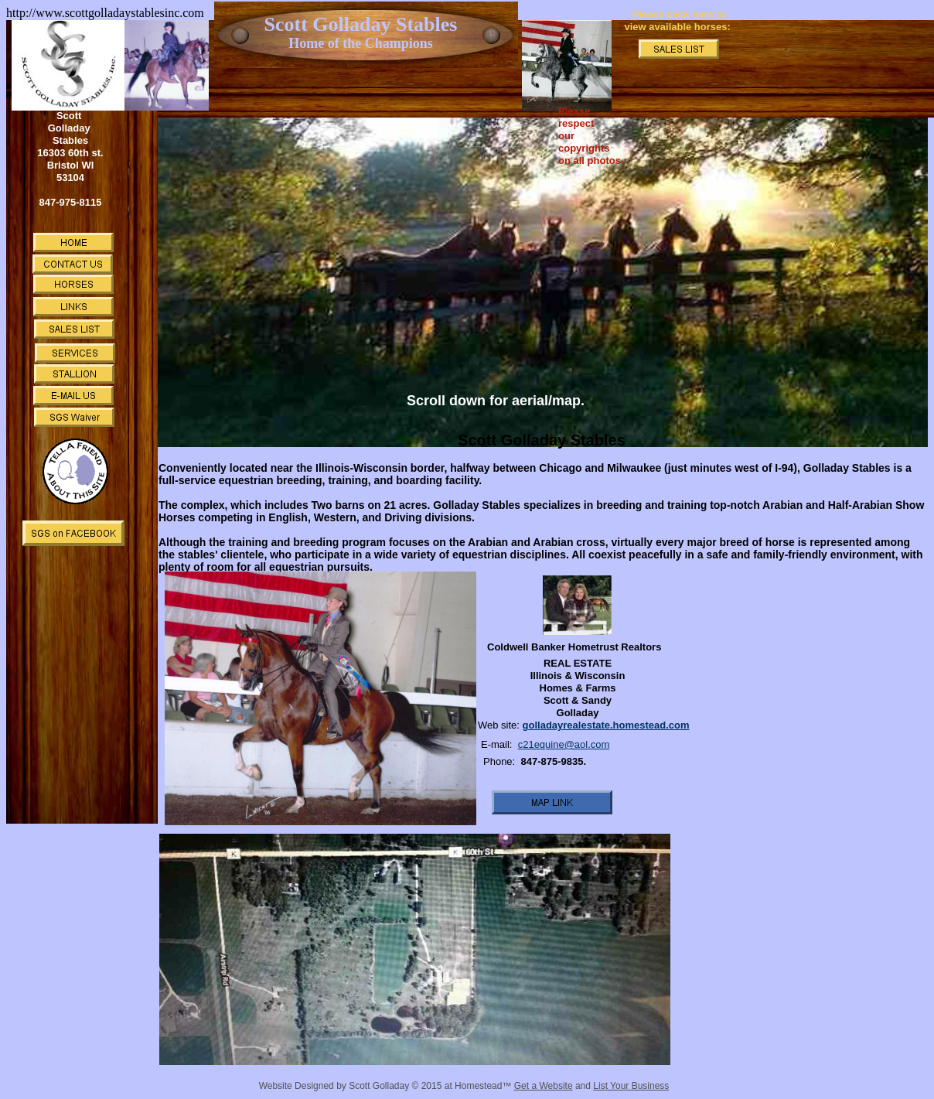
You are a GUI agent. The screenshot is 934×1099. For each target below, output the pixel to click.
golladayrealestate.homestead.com (606, 725)
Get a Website (543, 1085)
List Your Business (631, 1085)
